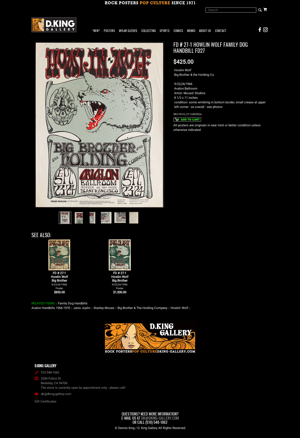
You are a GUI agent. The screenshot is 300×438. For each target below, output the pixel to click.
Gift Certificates (45, 401)
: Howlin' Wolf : (179, 308)
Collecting (148, 30)
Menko (191, 30)
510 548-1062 (47, 372)
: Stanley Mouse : (104, 308)
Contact (220, 30)
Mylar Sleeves (128, 30)
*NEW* (96, 30)
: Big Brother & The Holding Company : (142, 308)
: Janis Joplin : (82, 308)
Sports (165, 30)
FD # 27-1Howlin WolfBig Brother (59, 280)
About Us (205, 30)
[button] (41, 132)
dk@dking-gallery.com (53, 394)
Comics (178, 30)
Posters (109, 30)
